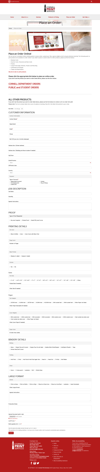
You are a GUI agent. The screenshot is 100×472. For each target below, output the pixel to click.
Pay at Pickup (43, 183)
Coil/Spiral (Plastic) (65, 347)
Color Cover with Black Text (31, 234)
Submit (11, 433)
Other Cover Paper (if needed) (17, 322)
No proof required (15, 220)
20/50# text (13, 302)
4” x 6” (12, 280)
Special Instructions (13, 201)
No (14, 266)
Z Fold (19, 359)
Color (21, 234)
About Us (24, 17)
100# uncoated (45, 317)
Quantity (10, 196)
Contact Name (13, 119)
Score (12, 370)
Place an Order (70, 17)
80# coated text (57, 302)
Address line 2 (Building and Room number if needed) (21, 150)
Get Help (85, 17)
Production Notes (12, 404)
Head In (43, 359)
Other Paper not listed (80, 302)
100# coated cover (67, 317)
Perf (32, 370)
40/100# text (47, 302)
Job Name (10, 191)
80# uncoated (35, 317)
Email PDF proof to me (36, 220)
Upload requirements (12, 418)
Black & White (14, 234)
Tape (73, 347)
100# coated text (67, 302)
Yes (11, 266)
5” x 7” (33, 280)
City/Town (10, 155)
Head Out (50, 359)
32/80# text (38, 302)
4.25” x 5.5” (18, 280)
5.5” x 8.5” (26, 280)
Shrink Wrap (38, 370)
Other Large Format (15, 387)
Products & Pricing (53, 17)
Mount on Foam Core (43, 384)
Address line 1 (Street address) (16, 145)
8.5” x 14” (51, 280)
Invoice (41, 181)
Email (11, 129)
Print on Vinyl (32, 384)
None (12, 347)
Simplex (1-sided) (14, 256)
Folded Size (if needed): (15, 283)
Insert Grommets (74, 384)
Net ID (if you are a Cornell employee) (19, 139)
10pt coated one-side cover (81, 317)
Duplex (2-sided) (25, 256)
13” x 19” (72, 280)
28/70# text (30, 302)
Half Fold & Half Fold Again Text (31, 359)
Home (12, 17)
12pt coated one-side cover (17, 319)
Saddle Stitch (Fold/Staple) (51, 347)
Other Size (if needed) (15, 288)
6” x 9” (38, 280)
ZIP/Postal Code (12, 165)
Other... (78, 280)
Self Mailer (63, 359)
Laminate (27, 370)
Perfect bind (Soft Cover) (16, 349)
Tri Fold (56, 359)
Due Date (10, 108)
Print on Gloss (14, 384)
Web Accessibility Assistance (60, 460)
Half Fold (13, 359)
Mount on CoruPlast (56, 384)
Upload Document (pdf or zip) (16, 414)
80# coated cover (56, 317)
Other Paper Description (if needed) (18, 305)
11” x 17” (59, 280)
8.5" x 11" (45, 280)
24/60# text (21, 302)
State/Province (12, 160)
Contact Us (56, 454)
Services (38, 17)
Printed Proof (25, 220)
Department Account (16, 181)
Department (13, 124)
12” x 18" (65, 280)
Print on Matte (23, 384)
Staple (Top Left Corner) (21, 347)
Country (10, 170)
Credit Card (13, 184)
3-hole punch (19, 370)
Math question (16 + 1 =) (14, 424)
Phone (11, 134)
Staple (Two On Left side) (36, 347)
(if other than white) (15, 332)
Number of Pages (14, 243)
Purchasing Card (14, 183)
